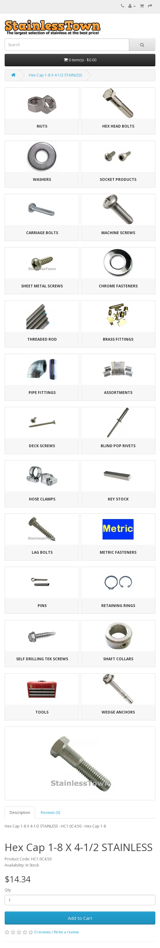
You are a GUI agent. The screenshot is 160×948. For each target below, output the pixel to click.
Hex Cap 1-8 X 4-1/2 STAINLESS (55, 75)
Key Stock (118, 499)
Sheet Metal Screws (42, 286)
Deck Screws (42, 445)
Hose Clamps (42, 499)
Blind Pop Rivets (118, 445)
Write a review (66, 932)
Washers (42, 179)
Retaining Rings (118, 605)
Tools (41, 712)
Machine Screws (118, 232)
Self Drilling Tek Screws (42, 659)
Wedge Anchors (118, 712)
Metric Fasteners (118, 552)
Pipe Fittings (42, 392)
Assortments (118, 392)
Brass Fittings (118, 339)
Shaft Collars (118, 659)
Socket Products (118, 179)
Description (20, 812)
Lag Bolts (42, 552)
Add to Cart (80, 918)
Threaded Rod (42, 339)
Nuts (42, 126)
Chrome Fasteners (118, 286)
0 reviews (42, 932)
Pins (42, 605)
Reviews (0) (50, 812)
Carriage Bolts (42, 232)
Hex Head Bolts (118, 126)
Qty (8, 890)
